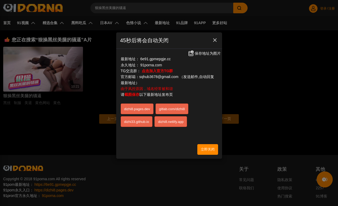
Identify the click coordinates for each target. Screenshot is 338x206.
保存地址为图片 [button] (204, 53)
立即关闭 (208, 149)
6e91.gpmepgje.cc (155, 59)
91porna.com (151, 65)
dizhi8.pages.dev (137, 109)
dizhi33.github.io (136, 122)
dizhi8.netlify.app (170, 122)
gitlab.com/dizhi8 (172, 109)
